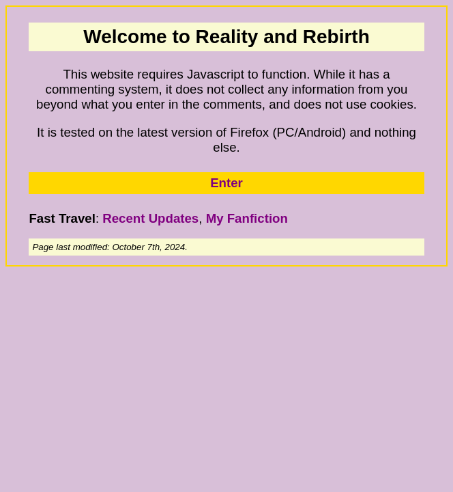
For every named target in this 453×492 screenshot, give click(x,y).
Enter (226, 183)
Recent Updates (150, 218)
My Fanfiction (247, 218)
